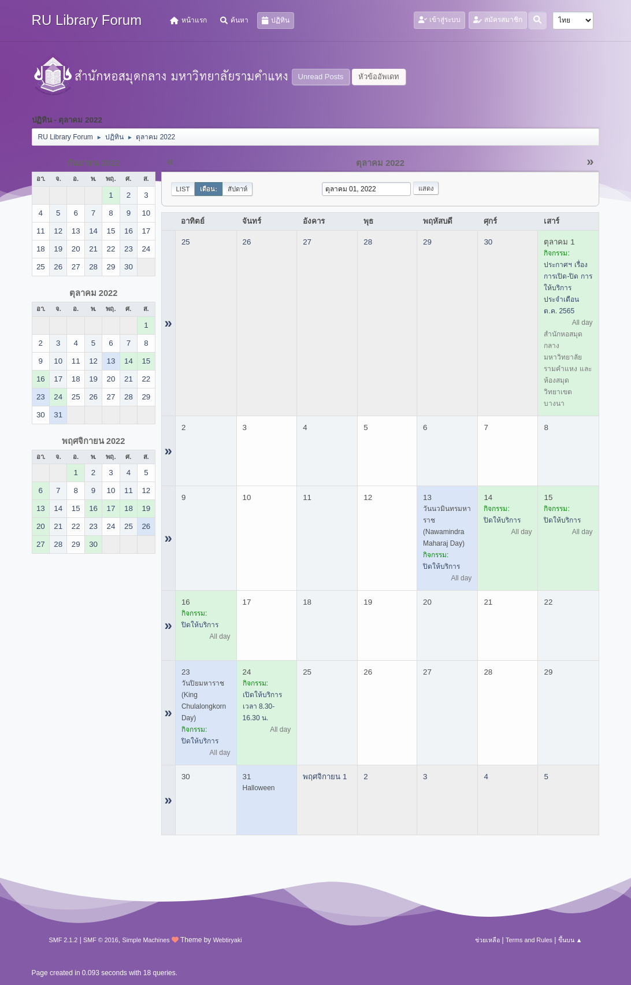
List (183, 189)
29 (427, 242)
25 (185, 242)
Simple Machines (145, 939)
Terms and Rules (529, 939)
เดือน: (208, 189)
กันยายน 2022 (93, 163)
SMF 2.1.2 (63, 939)
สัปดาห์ (237, 189)
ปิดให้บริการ (441, 566)
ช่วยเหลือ (487, 939)
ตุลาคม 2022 (93, 293)
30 (488, 242)
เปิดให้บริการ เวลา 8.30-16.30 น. (262, 706)
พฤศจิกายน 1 (325, 776)
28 (367, 242)
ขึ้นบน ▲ (570, 939)
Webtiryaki (227, 939)
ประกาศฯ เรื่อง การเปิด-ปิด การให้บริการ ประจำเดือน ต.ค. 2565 (568, 288)
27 (307, 242)
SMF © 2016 (100, 939)
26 (247, 242)
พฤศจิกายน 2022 (93, 441)
